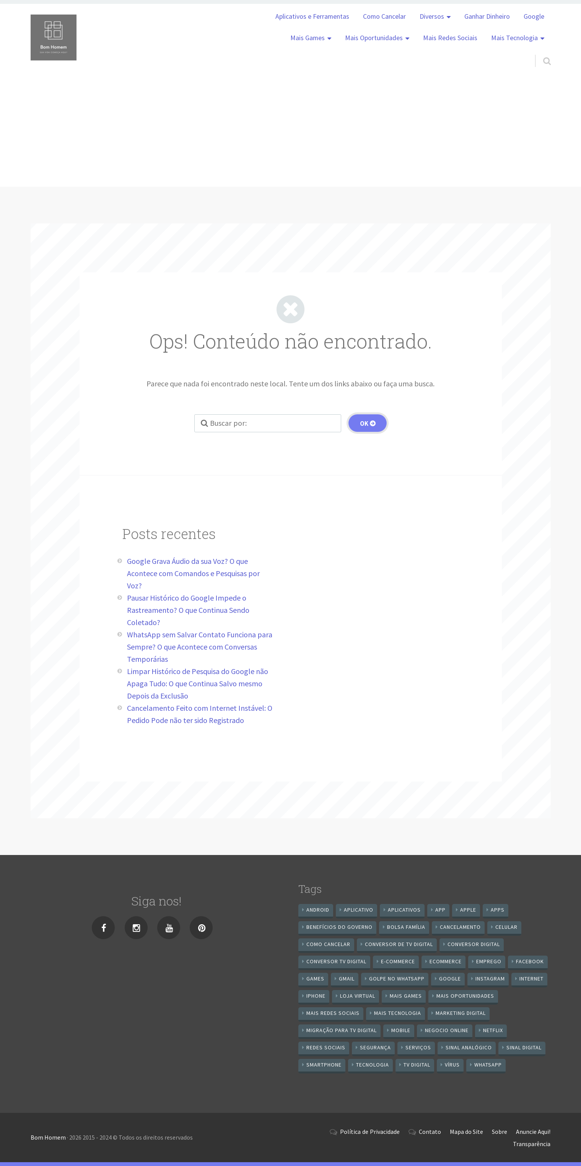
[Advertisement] (290, 133)
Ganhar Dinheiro (487, 16)
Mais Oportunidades (374, 38)
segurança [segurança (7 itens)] (375, 1047)
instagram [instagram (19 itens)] (490, 978)
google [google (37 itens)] (450, 978)
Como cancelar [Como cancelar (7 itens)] (328, 944)
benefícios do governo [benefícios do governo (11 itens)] (339, 926)
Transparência (531, 1144)
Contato (430, 1132)
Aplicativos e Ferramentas (312, 16)
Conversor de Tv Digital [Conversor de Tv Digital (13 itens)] (399, 944)
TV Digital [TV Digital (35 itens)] (417, 1064)
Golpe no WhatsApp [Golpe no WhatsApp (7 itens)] (397, 978)
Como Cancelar (384, 16)
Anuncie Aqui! (533, 1131)
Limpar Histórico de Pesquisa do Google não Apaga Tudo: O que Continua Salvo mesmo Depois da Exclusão (197, 683)
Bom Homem (48, 1137)
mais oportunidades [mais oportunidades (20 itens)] (465, 995)
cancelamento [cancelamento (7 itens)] (460, 926)
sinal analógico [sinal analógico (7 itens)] (469, 1047)
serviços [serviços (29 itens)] (418, 1047)
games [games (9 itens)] (315, 978)
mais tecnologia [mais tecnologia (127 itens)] (397, 1013)
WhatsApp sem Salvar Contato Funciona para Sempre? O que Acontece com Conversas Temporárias (199, 647)
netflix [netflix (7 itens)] (493, 1030)
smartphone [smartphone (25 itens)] (324, 1064)
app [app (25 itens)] (440, 909)
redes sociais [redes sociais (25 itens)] (325, 1047)
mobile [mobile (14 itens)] (400, 1030)
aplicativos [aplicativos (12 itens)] (404, 909)
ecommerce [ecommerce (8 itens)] (446, 961)
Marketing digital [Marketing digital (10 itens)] (461, 1013)
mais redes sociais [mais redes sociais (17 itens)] (333, 1013)
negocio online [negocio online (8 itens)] (447, 1030)
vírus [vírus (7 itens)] (452, 1064)
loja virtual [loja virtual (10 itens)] (357, 995)
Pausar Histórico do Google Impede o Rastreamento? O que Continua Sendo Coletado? (188, 610)
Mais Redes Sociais (450, 38)
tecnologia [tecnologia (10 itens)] (372, 1064)
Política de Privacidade (370, 1132)
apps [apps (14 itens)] (498, 909)
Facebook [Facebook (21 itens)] (530, 961)
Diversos (432, 16)
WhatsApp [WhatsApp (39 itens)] (488, 1064)
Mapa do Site (466, 1131)
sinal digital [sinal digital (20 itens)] (524, 1047)
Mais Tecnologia (514, 38)
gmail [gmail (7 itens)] (347, 978)
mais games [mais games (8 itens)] (406, 995)
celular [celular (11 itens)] (506, 926)
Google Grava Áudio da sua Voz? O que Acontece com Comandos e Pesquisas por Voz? (193, 573)
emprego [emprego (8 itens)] (488, 961)
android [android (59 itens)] (317, 909)
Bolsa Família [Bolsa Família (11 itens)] (406, 926)
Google (534, 16)
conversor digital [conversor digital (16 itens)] (474, 944)
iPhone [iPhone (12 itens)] (315, 995)
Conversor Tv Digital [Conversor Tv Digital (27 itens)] (336, 961)
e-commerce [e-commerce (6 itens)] (398, 961)
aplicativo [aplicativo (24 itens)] (358, 909)
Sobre (499, 1131)
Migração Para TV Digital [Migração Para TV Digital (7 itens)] (341, 1030)
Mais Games (307, 38)
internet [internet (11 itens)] (531, 978)
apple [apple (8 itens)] (468, 909)
